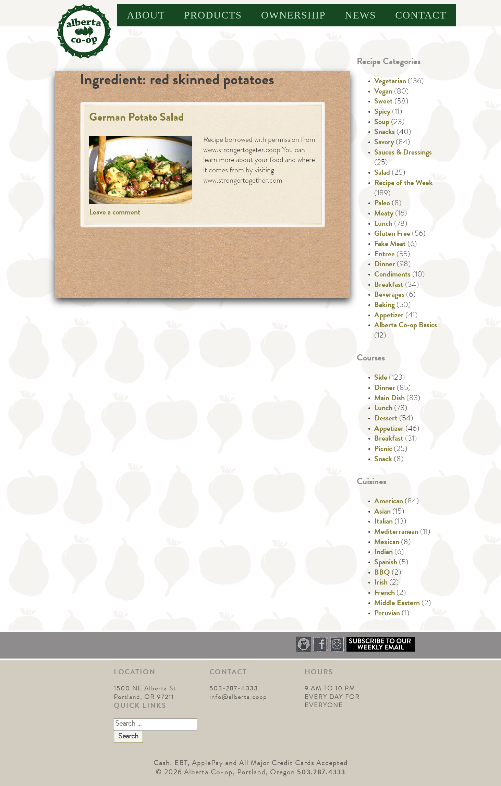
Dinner (384, 265)
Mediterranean (396, 532)
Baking (384, 305)
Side (380, 378)
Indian (383, 552)
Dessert (386, 419)
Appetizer (389, 316)
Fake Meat (390, 244)
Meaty (383, 214)
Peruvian (387, 614)
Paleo (382, 204)
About (146, 15)
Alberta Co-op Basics (405, 326)
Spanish (385, 563)
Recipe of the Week (403, 183)
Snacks (384, 132)
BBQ (382, 573)
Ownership (293, 15)
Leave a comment (114, 213)
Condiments (392, 275)
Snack (383, 460)
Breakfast (388, 285)
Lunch (383, 224)
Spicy (382, 112)
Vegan (383, 92)
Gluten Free (392, 234)
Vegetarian (390, 82)
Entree (384, 255)
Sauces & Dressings (403, 153)
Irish (381, 583)
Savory (384, 143)
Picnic (383, 449)
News (360, 15)
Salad (382, 173)
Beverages (389, 295)
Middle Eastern (397, 603)
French (384, 593)
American (388, 502)
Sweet (383, 102)
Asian (382, 512)
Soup (381, 122)
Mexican (386, 542)
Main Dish (389, 399)
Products (213, 15)
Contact (421, 15)
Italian (383, 522)
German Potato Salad (136, 118)
